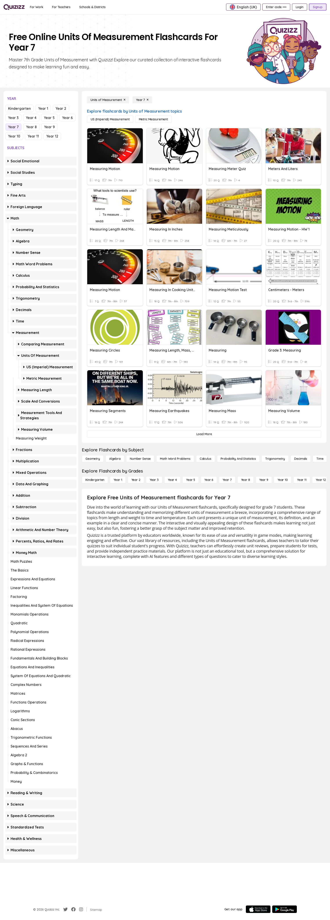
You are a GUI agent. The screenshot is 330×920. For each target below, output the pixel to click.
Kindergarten (19, 108)
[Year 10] (283, 479)
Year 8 (31, 127)
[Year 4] (172, 479)
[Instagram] (81, 909)
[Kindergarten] (95, 479)
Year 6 (67, 117)
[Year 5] (190, 479)
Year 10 (14, 136)
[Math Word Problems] (175, 458)
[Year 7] (142, 99)
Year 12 (52, 136)
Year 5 (49, 117)
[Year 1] (118, 479)
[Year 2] (136, 479)
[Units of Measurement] (108, 99)
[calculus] (205, 458)
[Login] (299, 7)
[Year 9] (264, 479)
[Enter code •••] (276, 7)
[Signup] (317, 7)
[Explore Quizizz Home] (14, 7)
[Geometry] (93, 458)
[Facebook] (73, 909)
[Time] (320, 458)
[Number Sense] (140, 458)
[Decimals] (300, 458)
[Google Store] (284, 909)
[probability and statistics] (238, 458)
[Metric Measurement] (153, 119)
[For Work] (36, 7)
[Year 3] (154, 479)
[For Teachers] (61, 7)
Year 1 (43, 108)
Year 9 (49, 127)
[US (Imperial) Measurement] (110, 119)
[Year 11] (301, 479)
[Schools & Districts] (92, 7)
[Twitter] (65, 909)
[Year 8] (245, 479)
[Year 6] (209, 479)
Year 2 (61, 108)
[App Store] (258, 909)
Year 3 (13, 117)
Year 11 (33, 136)
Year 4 (31, 117)
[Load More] (204, 434)
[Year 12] (321, 479)
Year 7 (13, 127)
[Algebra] (114, 458)
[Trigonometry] (275, 458)
